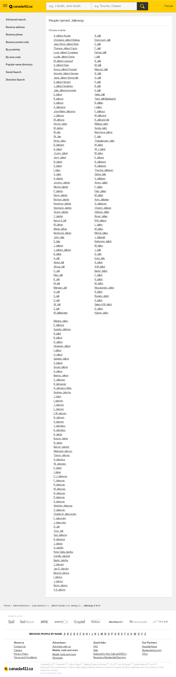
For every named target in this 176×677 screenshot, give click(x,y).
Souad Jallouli (61, 367)
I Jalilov (98, 107)
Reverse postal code (17, 42)
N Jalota (58, 443)
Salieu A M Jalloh (103, 304)
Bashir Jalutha (61, 560)
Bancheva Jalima (103, 132)
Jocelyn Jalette (62, 183)
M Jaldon (58, 128)
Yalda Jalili (100, 94)
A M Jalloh (100, 267)
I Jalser (57, 472)
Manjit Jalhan (60, 229)
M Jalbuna (59, 120)
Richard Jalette (61, 199)
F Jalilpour (100, 111)
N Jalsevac (59, 493)
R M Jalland (100, 221)
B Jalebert (59, 145)
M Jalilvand (100, 115)
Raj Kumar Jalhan (62, 233)
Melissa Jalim (101, 124)
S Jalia (57, 241)
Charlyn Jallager (103, 208)
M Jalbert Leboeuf (63, 61)
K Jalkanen (100, 162)
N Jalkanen (100, 166)
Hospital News (149, 646)
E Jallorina (59, 325)
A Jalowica (59, 459)
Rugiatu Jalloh (102, 296)
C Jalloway (59, 380)
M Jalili (98, 65)
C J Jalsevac (60, 476)
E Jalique (99, 157)
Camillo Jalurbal (62, 556)
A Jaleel (58, 149)
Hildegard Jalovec (63, 451)
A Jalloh (99, 262)
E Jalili (98, 44)
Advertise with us (61, 646)
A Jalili (98, 36)
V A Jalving (59, 590)
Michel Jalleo (101, 233)
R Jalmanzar (60, 384)
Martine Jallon (61, 321)
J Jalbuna (59, 115)
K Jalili (98, 61)
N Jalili (98, 73)
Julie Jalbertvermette (65, 90)
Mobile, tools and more (64, 654)
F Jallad (98, 187)
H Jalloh (99, 279)
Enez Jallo (100, 258)
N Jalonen (59, 417)
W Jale (57, 136)
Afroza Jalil (59, 267)
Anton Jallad (101, 183)
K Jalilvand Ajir (102, 120)
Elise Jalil (58, 275)
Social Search (13, 72)
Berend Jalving (61, 573)
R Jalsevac (59, 497)
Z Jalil (56, 309)
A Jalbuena (59, 107)
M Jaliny (99, 153)
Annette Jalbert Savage (66, 73)
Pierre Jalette (60, 195)
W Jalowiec (60, 464)
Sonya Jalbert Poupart (65, 69)
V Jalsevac (59, 510)
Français (169, 6)
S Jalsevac (59, 502)
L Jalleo (99, 225)
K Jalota (58, 434)
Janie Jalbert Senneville (66, 78)
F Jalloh (99, 275)
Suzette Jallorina (62, 329)
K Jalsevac (59, 485)
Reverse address (15, 27)
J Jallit (98, 250)
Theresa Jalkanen (104, 170)
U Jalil (56, 300)
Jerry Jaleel (60, 157)
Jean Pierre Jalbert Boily (66, 44)
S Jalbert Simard (62, 82)
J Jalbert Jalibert (62, 250)
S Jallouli (58, 363)
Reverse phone (14, 34)
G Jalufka (58, 548)
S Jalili (98, 90)
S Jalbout (58, 103)
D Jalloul (58, 342)
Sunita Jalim (101, 128)
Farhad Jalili (100, 52)
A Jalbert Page (61, 65)
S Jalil (56, 296)
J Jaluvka (59, 564)
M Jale (57, 132)
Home (7, 606)
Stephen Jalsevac (63, 506)
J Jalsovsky (60, 523)
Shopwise (57, 658)
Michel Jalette (61, 187)
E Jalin (98, 136)
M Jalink (99, 145)
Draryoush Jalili (102, 40)
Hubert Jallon (101, 313)
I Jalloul (57, 350)
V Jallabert (100, 178)
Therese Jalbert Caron (65, 48)
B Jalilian (99, 103)
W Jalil (57, 304)
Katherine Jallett (103, 241)
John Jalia (59, 237)
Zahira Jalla (100, 174)
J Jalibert (58, 246)
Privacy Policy (21, 654)
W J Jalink (100, 149)
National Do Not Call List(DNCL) (110, 654)
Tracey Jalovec (62, 455)
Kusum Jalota (61, 438)
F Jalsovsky (60, 518)
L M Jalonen (60, 413)
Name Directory (21, 606)
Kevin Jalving (60, 585)
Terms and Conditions (25, 657)
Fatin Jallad (100, 191)
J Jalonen (59, 405)
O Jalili (98, 78)
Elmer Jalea (60, 141)
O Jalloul (58, 355)
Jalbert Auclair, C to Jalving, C (65, 606)
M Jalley (99, 246)
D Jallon (99, 309)
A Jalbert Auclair (62, 36)
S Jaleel (58, 166)
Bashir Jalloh (101, 271)
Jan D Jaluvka (61, 569)
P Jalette (58, 191)
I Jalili (97, 57)
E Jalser (58, 468)
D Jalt (57, 527)
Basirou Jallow (61, 375)
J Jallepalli (100, 237)
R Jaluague (59, 539)
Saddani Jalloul (61, 359)
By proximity (13, 49)
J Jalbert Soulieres (63, 86)
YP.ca (145, 654)
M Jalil (57, 283)
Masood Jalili (101, 69)
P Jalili (98, 82)
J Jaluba (58, 544)
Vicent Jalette (61, 212)
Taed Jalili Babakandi (105, 99)
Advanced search (16, 19)
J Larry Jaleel (61, 153)
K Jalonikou (59, 430)
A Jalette (58, 178)
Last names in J (39, 606)
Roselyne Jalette (62, 204)
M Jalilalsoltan (61, 313)
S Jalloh (99, 300)
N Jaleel (58, 162)
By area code (13, 57)
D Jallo (98, 254)
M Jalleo (99, 229)
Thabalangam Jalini (104, 141)
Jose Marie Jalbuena (64, 111)
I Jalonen (58, 401)
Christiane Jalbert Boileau (67, 40)
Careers (18, 650)
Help (95, 650)
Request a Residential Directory (109, 657)
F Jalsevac (59, 480)
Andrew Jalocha (62, 392)
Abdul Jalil (59, 262)
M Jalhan (58, 225)
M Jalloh (99, 283)
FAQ (95, 646)
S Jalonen (59, 422)
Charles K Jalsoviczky (65, 514)
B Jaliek (57, 254)
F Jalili (98, 48)
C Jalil (57, 271)
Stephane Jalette (63, 208)
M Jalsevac (59, 489)
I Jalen (57, 170)
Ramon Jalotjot (61, 447)
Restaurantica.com (152, 650)
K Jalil (56, 279)
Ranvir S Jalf (60, 221)
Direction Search (15, 80)
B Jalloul (58, 338)
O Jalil (57, 292)
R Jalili (98, 86)
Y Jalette (58, 216)
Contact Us (20, 646)
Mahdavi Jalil (60, 288)
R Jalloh (99, 292)
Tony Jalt (58, 531)
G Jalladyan (101, 204)
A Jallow (58, 371)
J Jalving (58, 581)
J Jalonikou (59, 426)
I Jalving (58, 577)
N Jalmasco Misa (62, 388)
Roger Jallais (101, 216)
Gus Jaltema (60, 535)
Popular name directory (19, 64)
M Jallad (99, 195)
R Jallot (57, 334)
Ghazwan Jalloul (62, 346)
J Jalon (57, 396)
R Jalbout (58, 99)
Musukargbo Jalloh (104, 288)
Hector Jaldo (60, 124)
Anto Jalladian (102, 199)
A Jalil (56, 258)
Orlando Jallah (102, 212)
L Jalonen (59, 409)
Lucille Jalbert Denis (64, 57)
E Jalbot (58, 94)
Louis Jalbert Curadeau (66, 52)
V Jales (57, 174)
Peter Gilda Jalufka (63, 552)
